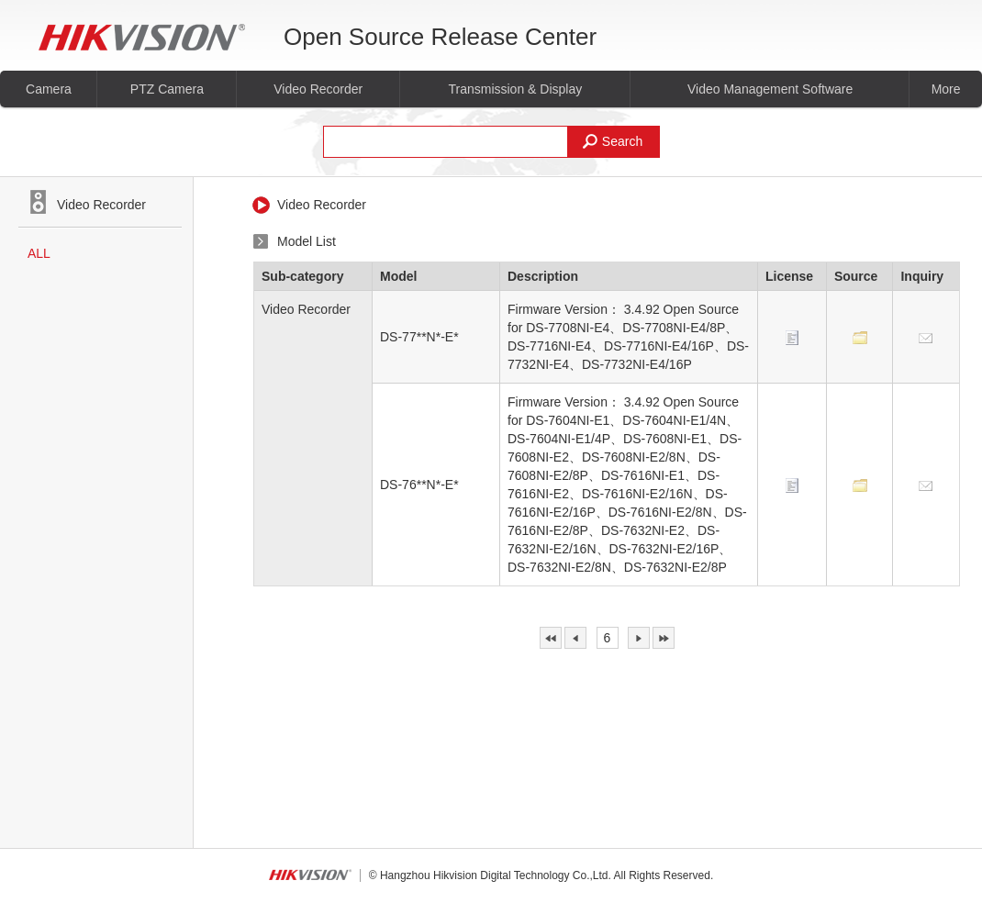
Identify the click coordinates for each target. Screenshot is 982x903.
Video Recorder (318, 89)
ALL (39, 253)
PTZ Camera (167, 89)
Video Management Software (770, 89)
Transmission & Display (515, 89)
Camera (49, 89)
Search (612, 141)
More (946, 89)
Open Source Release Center (318, 36)
